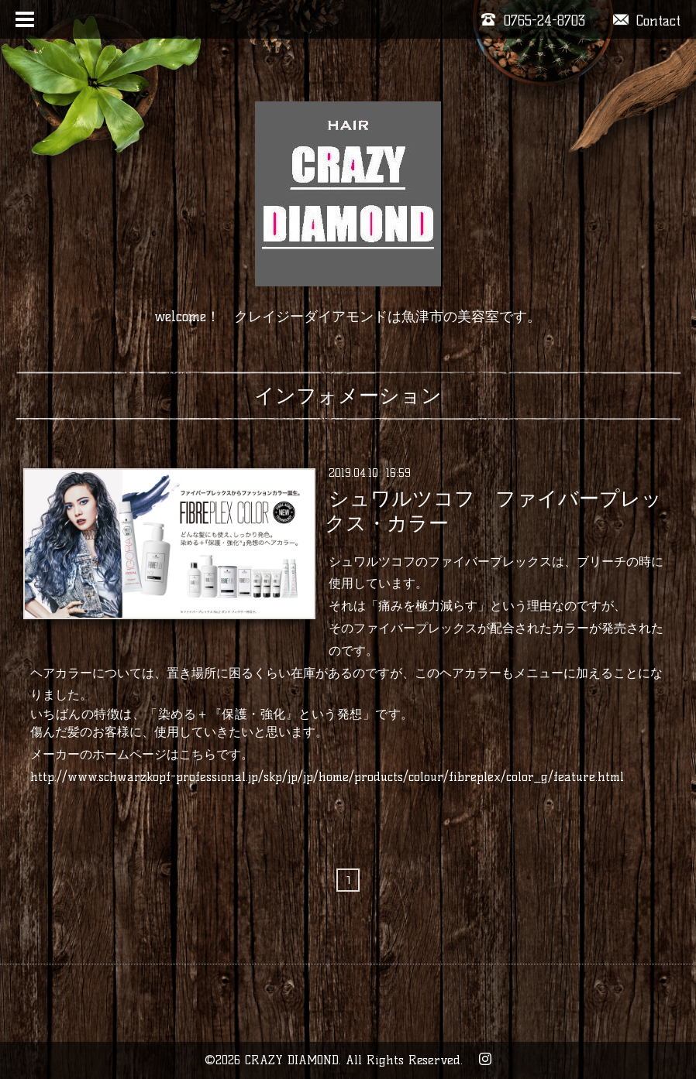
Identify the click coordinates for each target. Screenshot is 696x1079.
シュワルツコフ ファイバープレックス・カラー (493, 510)
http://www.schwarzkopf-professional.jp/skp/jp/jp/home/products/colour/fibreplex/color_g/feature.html (327, 776)
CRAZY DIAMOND (292, 1060)
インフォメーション (348, 395)
